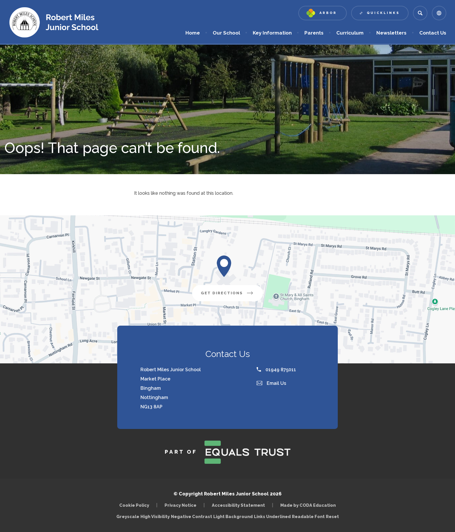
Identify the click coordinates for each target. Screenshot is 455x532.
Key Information (272, 33)
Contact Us (432, 33)
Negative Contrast (191, 516)
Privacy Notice (180, 505)
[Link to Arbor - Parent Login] (322, 13)
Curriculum (350, 33)
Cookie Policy (134, 505)
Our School (226, 33)
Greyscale (127, 516)
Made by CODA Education (308, 505)
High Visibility (155, 516)
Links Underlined (272, 516)
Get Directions (227, 293)
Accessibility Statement (238, 505)
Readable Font (308, 516)
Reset (332, 516)
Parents (314, 33)
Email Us (271, 383)
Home (192, 33)
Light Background (233, 516)
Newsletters (391, 33)
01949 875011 (276, 369)
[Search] (420, 13)
